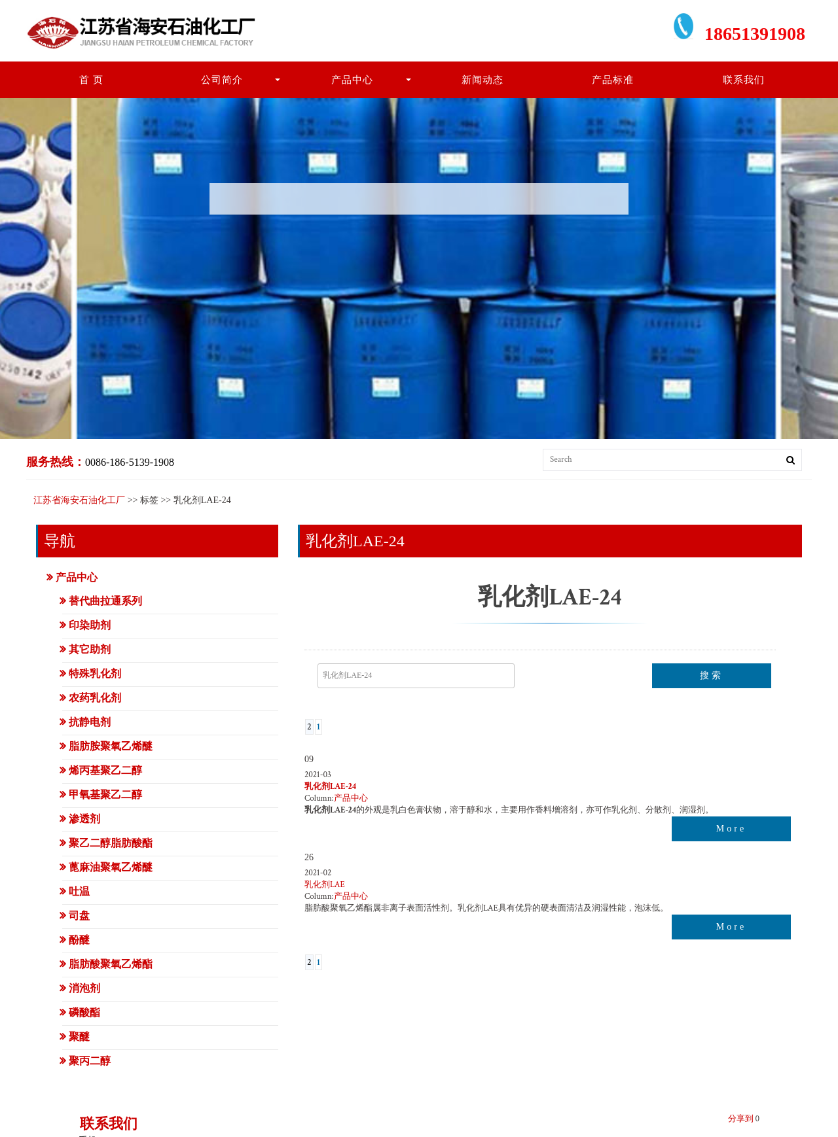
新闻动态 (482, 79)
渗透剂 (84, 818)
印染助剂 (90, 625)
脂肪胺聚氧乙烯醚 (111, 746)
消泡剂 (84, 988)
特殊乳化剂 (95, 673)
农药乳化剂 (95, 697)
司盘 (79, 915)
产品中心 (352, 79)
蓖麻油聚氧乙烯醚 (111, 867)
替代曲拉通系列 (105, 600)
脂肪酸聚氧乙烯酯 (111, 964)
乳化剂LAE (324, 884)
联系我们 (744, 79)
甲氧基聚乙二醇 (105, 794)
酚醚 (79, 939)
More (731, 828)
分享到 (741, 1119)
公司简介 (222, 79)
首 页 (91, 79)
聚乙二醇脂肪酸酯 (111, 842)
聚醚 (79, 1036)
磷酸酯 (84, 1012)
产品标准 (613, 79)
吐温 (79, 891)
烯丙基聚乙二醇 (105, 770)
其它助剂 (90, 649)
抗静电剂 (90, 721)
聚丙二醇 (90, 1060)
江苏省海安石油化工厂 (79, 500)
